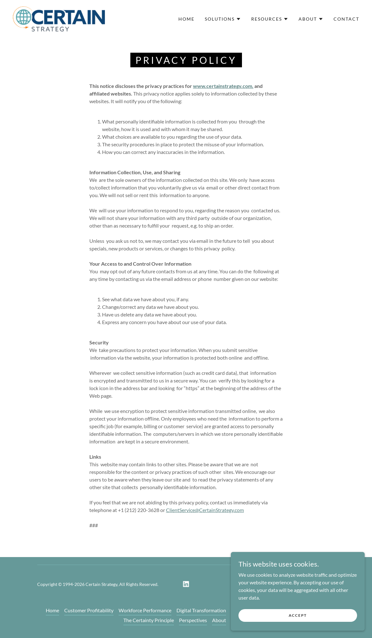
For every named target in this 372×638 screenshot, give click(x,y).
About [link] (219, 620)
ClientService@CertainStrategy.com (205, 510)
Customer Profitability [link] (89, 610)
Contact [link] (346, 19)
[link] (59, 18)
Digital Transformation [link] (201, 610)
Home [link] (186, 19)
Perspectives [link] (193, 620)
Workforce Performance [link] (145, 610)
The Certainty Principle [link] (148, 620)
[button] (223, 19)
